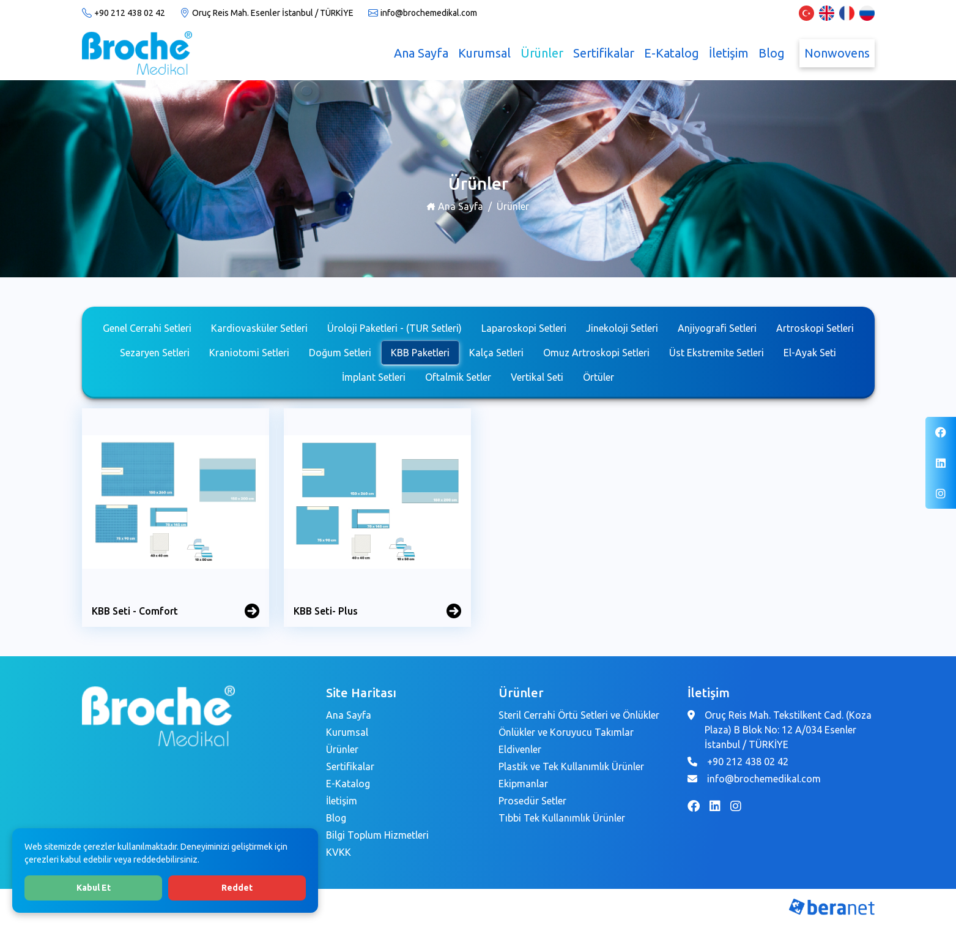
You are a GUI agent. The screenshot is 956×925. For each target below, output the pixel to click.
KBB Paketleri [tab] (420, 352)
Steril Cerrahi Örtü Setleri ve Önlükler (578, 715)
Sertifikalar (603, 53)
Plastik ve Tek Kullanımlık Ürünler (571, 766)
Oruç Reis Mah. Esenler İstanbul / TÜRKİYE (273, 13)
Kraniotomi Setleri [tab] (249, 352)
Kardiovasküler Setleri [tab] (259, 328)
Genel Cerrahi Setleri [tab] (147, 328)
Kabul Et (93, 888)
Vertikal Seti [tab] (537, 377)
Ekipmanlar (523, 783)
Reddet (237, 888)
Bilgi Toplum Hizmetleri (377, 835)
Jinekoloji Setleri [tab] (622, 328)
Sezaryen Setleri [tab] (155, 352)
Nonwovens (837, 53)
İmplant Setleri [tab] (374, 377)
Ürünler (542, 53)
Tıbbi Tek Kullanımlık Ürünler (561, 817)
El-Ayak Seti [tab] (810, 352)
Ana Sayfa (421, 53)
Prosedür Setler (532, 800)
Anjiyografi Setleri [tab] (717, 328)
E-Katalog (671, 53)
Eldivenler (519, 749)
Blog (771, 53)
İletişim (729, 53)
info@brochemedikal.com (428, 13)
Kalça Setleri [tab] (496, 352)
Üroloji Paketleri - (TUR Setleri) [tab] (394, 328)
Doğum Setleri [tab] (340, 352)
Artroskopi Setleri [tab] (815, 328)
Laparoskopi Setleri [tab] (523, 328)
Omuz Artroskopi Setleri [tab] (596, 352)
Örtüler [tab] (598, 377)
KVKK (338, 852)
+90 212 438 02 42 (129, 13)
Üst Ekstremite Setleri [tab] (716, 352)
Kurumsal (484, 53)
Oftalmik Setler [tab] (458, 377)
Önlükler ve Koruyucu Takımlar (566, 732)
